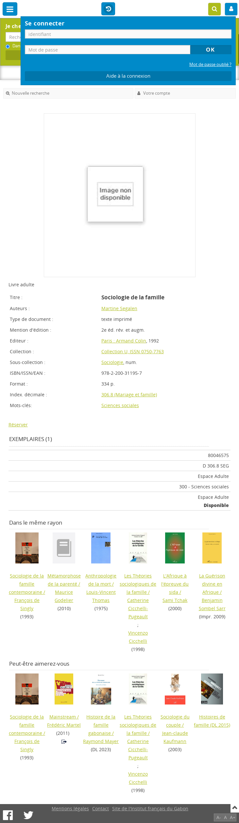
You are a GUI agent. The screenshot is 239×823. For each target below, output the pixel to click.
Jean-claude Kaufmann (175, 737)
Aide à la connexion (128, 75)
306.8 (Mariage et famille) (129, 394)
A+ (232, 817)
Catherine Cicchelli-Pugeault (138, 608)
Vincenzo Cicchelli (138, 637)
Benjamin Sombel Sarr (212, 604)
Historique (108, 9)
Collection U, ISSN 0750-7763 (132, 351)
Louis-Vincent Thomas (101, 596)
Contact (100, 808)
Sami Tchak (174, 600)
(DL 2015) (212, 721)
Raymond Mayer (101, 741)
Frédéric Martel (64, 725)
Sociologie (112, 362)
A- (218, 817)
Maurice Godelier (64, 596)
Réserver (18, 424)
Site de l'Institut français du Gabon (150, 808)
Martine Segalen (119, 308)
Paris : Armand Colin (123, 341)
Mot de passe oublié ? (210, 64)
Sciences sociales (120, 405)
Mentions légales (70, 808)
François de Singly (27, 604)
